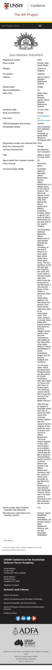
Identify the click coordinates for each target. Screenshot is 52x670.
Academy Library (10, 613)
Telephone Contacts (11, 585)
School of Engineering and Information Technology (23, 599)
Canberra (38, 5)
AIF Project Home (10, 26)
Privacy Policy (16, 651)
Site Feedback (36, 651)
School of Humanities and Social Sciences (20, 603)
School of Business (11, 595)
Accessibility (26, 651)
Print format (7, 541)
